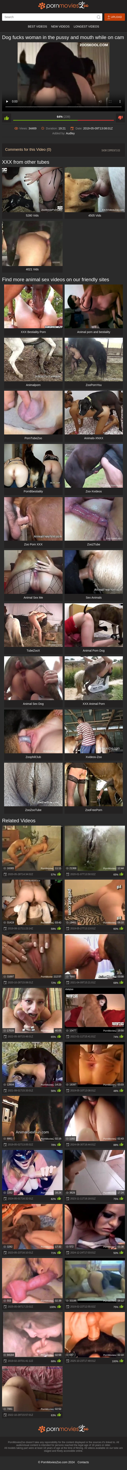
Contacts (83, 1462)
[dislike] (120, 117)
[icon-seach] (98, 17)
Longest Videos (86, 26)
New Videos (60, 26)
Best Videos (37, 26)
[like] (6, 117)
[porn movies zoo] (63, 5)
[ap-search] (52, 17)
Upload (114, 17)
